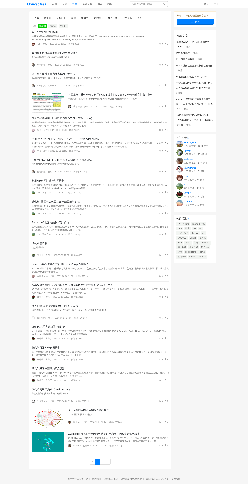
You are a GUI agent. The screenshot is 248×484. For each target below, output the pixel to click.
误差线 (202, 238)
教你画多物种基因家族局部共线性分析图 (55, 53)
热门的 (63, 26)
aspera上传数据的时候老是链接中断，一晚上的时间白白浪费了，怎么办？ (194, 104)
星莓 (36, 130)
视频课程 (87, 4)
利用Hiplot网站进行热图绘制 (48, 180)
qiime (202, 252)
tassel (188, 242)
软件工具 (112, 18)
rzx (36, 192)
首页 (55, 3)
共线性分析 (183, 233)
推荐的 (53, 26)
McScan (205, 247)
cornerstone (190, 252)
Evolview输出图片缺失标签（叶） (51, 222)
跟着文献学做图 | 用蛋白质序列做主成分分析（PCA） (63, 118)
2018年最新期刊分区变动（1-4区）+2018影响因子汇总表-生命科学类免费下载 (194, 120)
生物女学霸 (190, 167)
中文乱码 (193, 247)
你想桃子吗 (40, 276)
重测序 (84, 18)
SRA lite (202, 256)
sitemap (176, 479)
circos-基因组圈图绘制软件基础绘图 (88, 410)
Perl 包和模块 (183, 53)
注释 (196, 242)
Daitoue (74, 422)
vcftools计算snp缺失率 (187, 76)
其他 (73, 18)
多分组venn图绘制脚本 (45, 32)
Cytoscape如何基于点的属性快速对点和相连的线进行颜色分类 (104, 433)
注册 (216, 4)
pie (194, 228)
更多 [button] (140, 18)
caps (180, 228)
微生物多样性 (198, 223)
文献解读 (98, 18)
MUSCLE (182, 238)
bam (180, 242)
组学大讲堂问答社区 (78, 479)
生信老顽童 (40, 401)
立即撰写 (195, 21)
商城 (109, 4)
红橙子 (37, 297)
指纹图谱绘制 (39, 243)
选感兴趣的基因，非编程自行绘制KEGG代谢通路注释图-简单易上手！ (72, 285)
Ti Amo (188, 201)
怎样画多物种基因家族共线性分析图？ (54, 73)
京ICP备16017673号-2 (157, 479)
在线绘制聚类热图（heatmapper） (51, 389)
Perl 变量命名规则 (185, 59)
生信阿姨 (39, 65)
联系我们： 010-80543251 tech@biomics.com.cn (117, 479)
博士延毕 (182, 247)
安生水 (37, 255)
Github (193, 238)
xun (36, 44)
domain (195, 233)
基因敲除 (182, 256)
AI (200, 228)
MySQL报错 (183, 223)
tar (203, 233)
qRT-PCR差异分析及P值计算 (48, 326)
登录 (206, 4)
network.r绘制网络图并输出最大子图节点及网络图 (60, 264)
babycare (39, 318)
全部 (36, 18)
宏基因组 (61, 18)
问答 (64, 4)
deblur (192, 256)
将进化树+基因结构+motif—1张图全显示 (55, 306)
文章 (74, 4)
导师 (180, 252)
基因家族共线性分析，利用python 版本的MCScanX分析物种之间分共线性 (110, 94)
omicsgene (190, 142)
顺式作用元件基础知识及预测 (48, 368)
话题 (99, 4)
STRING (206, 242)
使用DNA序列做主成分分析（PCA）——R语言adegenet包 (65, 139)
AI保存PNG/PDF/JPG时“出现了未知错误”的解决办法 (62, 160)
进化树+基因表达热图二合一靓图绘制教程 (56, 201)
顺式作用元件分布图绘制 (46, 347)
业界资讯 (127, 18)
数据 (187, 228)
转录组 (47, 18)
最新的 (42, 26)
